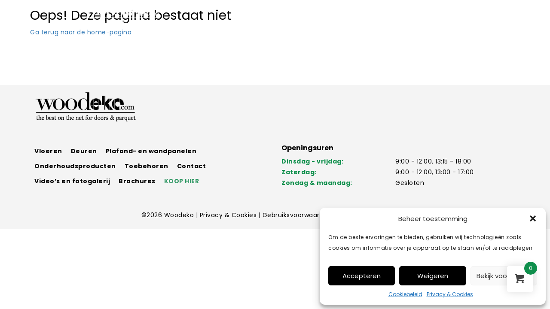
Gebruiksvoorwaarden (298, 215)
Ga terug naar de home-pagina (80, 32)
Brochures (137, 181)
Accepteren (361, 275)
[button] (533, 218)
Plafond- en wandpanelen (151, 151)
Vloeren (48, 151)
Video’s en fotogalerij (72, 181)
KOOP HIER (181, 181)
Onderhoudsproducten (75, 166)
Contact (191, 166)
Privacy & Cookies (450, 294)
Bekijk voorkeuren (504, 275)
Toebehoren (146, 166)
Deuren (84, 151)
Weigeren (432, 275)
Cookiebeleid (405, 294)
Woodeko (180, 215)
